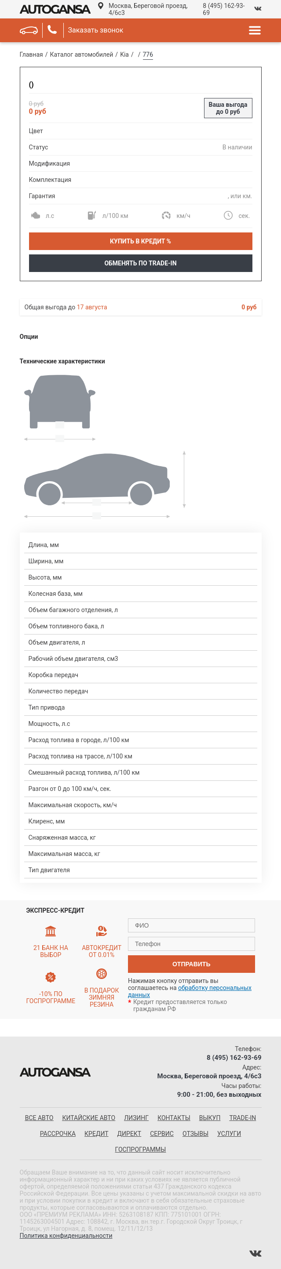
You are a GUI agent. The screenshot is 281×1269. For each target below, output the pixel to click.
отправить (191, 964)
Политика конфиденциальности (66, 1235)
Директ (129, 1133)
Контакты (173, 1117)
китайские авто (88, 1117)
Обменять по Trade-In (140, 263)
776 (148, 54)
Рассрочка (58, 1133)
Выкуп (210, 1117)
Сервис (162, 1133)
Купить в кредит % (140, 241)
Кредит (96, 1133)
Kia (124, 54)
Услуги (229, 1133)
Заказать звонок (96, 30)
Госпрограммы (140, 1149)
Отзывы (195, 1133)
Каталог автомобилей (81, 54)
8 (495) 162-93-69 (224, 9)
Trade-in (242, 1117)
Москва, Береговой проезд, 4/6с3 (148, 9)
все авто (39, 1117)
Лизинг (136, 1117)
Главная (31, 54)
